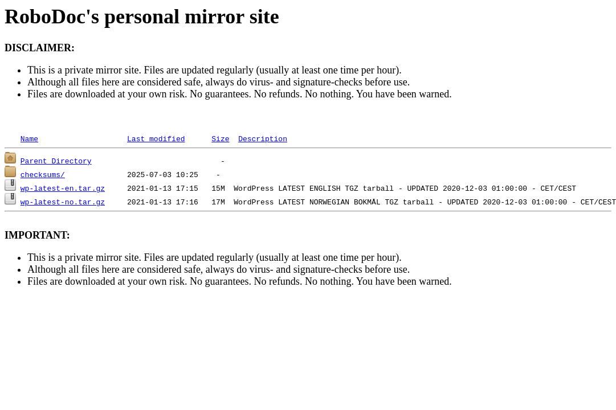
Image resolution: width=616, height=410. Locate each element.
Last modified (156, 138)
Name (29, 138)
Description (262, 138)
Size (220, 138)
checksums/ (43, 174)
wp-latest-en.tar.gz (63, 188)
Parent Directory (56, 160)
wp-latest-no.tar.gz (63, 201)
